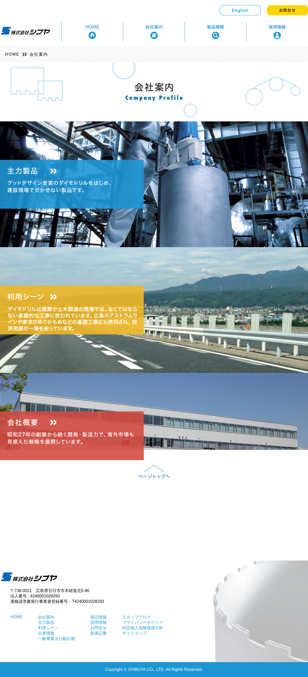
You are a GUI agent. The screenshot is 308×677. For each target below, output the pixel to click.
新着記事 (98, 633)
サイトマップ (134, 633)
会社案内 (39, 54)
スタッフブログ (136, 617)
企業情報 (46, 633)
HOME (12, 54)
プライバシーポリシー (142, 622)
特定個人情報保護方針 (142, 628)
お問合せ (98, 628)
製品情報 (98, 617)
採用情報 (98, 622)
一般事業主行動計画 (56, 638)
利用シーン (48, 628)
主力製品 (46, 622)
